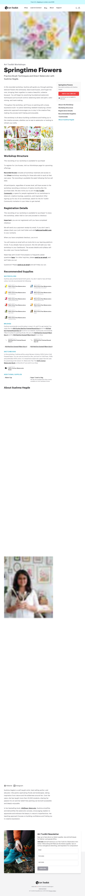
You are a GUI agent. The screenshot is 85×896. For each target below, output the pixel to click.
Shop (26, 7)
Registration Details (65, 111)
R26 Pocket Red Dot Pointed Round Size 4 (26, 328)
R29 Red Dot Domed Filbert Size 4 (16, 346)
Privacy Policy (52, 890)
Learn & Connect (36, 7)
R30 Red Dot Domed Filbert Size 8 (24, 335)
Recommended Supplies (67, 114)
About (52, 7)
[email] (57, 852)
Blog (45, 8)
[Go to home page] (11, 7)
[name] (57, 858)
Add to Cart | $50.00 (69, 93)
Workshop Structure (65, 108)
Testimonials (63, 116)
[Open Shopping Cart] (79, 8)
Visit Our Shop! (42, 888)
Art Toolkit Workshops (14, 65)
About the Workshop (65, 105)
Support (59, 7)
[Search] (76, 8)
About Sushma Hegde (66, 119)
